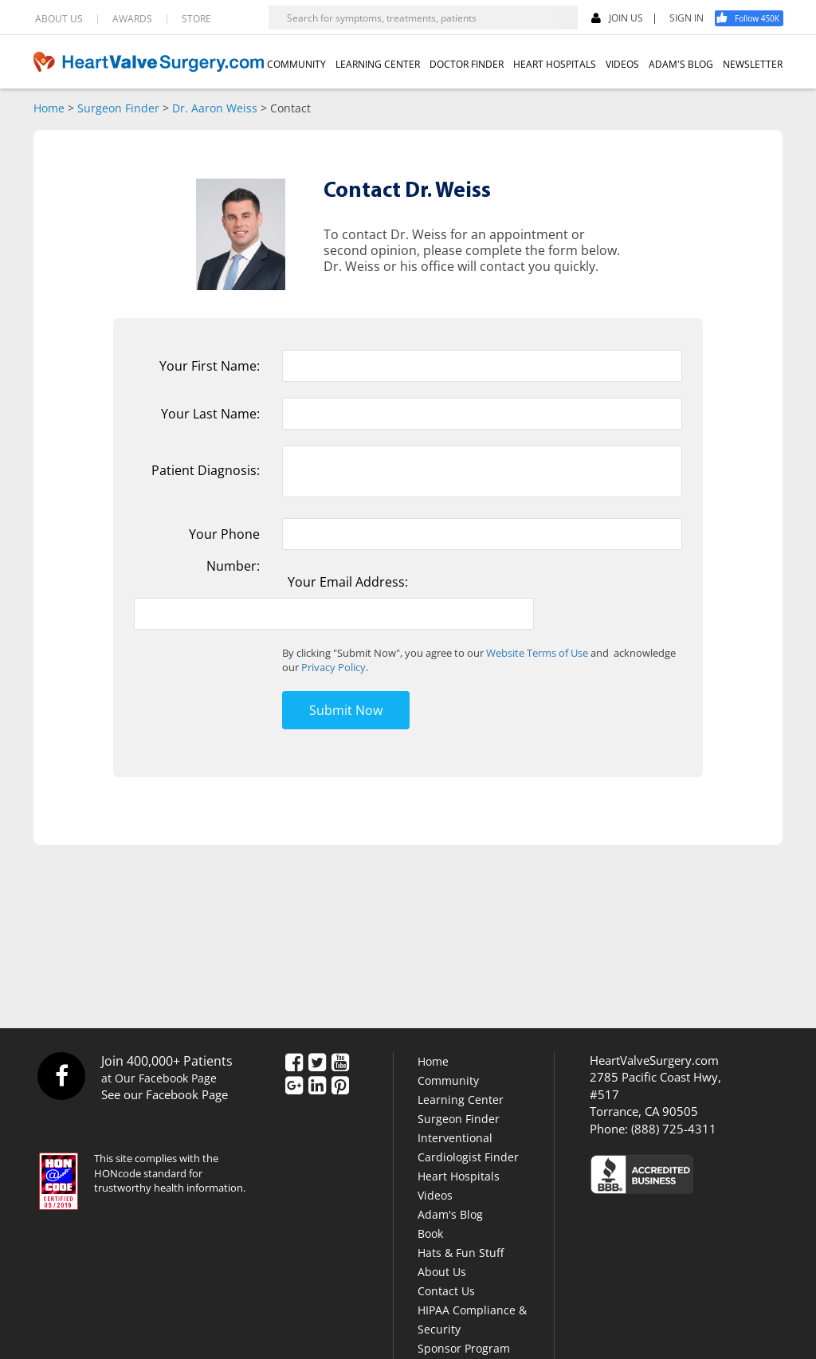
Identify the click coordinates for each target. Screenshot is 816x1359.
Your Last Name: (210, 413)
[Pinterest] (340, 1086)
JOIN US (617, 19)
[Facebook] (754, 18)
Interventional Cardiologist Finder (468, 1147)
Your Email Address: (348, 582)
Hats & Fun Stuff (461, 1252)
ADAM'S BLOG (681, 64)
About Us (442, 1271)
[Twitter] (317, 1063)
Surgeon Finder (118, 108)
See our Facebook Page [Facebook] (164, 1094)
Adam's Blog (450, 1214)
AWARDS (132, 19)
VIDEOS (622, 64)
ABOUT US (59, 19)
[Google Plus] (294, 1086)
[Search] (566, 17)
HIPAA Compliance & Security (472, 1319)
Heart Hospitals (459, 1176)
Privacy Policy (333, 667)
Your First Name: (209, 366)
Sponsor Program (464, 1348)
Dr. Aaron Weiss (214, 108)
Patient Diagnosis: (205, 470)
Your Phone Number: (224, 550)
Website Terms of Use (537, 653)
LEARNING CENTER (377, 64)
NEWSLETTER (753, 64)
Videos (435, 1195)
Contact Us (446, 1290)
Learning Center (461, 1099)
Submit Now (345, 710)
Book (430, 1233)
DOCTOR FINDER (467, 64)
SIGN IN (686, 18)
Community (448, 1080)
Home (49, 108)
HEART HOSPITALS (554, 64)
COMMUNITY (296, 64)
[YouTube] (340, 1063)
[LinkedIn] (317, 1086)
